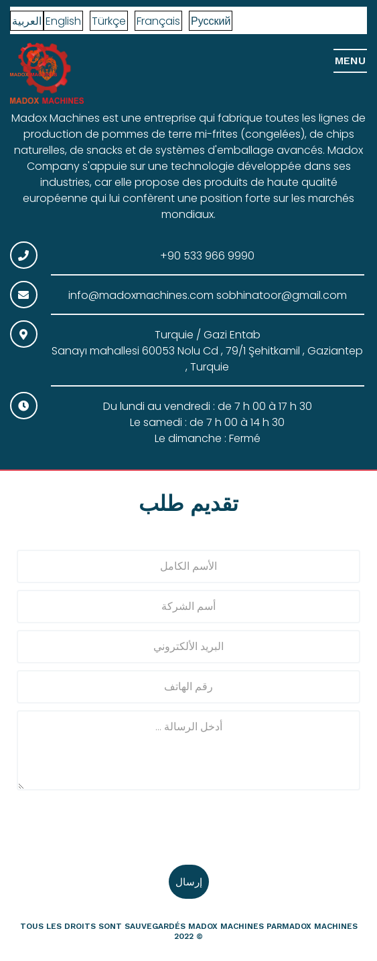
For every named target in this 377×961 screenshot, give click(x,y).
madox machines (320, 926)
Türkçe (109, 21)
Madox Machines (226, 926)
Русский (210, 21)
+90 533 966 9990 (207, 255)
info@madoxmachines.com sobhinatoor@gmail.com (207, 295)
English (63, 21)
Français (158, 21)
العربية (27, 21)
